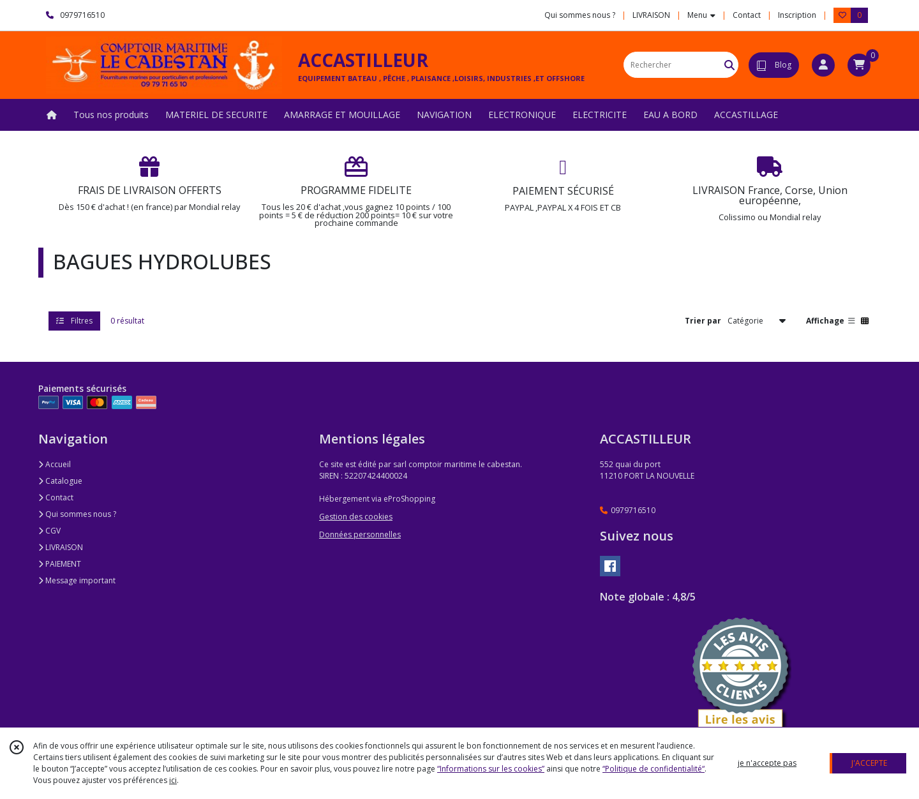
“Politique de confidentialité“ (653, 768)
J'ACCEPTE (869, 763)
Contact (747, 15)
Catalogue (60, 480)
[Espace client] (823, 65)
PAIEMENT (59, 563)
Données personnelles (360, 534)
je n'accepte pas (767, 763)
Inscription (797, 15)
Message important (77, 580)
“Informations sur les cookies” (490, 768)
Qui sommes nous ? (77, 514)
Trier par (703, 320)
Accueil (54, 464)
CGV (49, 530)
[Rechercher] (729, 64)
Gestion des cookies (355, 516)
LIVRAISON (60, 547)
